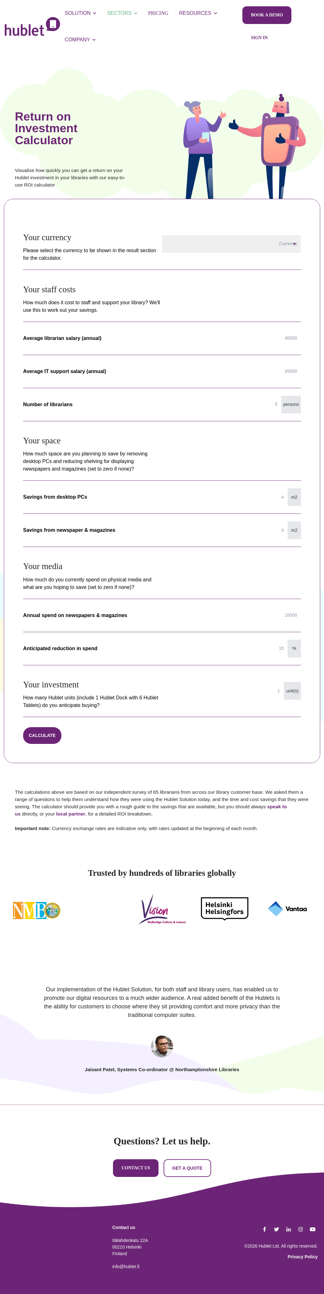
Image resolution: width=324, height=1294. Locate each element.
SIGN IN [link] (259, 37)
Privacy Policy (303, 1256)
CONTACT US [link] (136, 1168)
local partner (70, 813)
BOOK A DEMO (267, 15)
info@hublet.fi (126, 1266)
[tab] (162, 1046)
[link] (32, 26)
